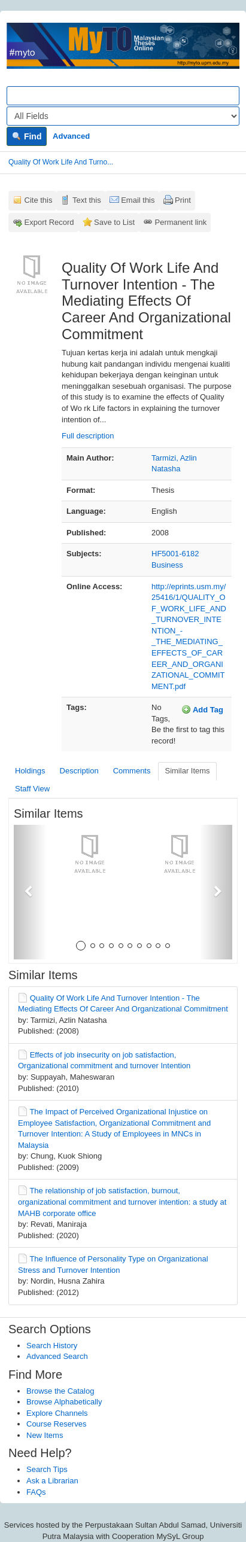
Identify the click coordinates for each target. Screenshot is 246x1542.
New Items (44, 1435)
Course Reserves (56, 1423)
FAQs (36, 1492)
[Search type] (123, 116)
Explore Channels (57, 1413)
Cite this (39, 200)
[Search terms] (123, 95)
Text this (86, 200)
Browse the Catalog (60, 1390)
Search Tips (47, 1469)
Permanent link (181, 222)
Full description (88, 435)
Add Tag (202, 709)
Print (183, 200)
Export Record (49, 222)
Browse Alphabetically (64, 1401)
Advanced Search (57, 1356)
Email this (137, 200)
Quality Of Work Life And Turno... (60, 162)
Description (79, 770)
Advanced (71, 136)
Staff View (32, 788)
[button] (30, 892)
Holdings (30, 770)
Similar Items (187, 770)
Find (26, 136)
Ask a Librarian (52, 1480)
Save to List (114, 222)
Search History (51, 1345)
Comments (132, 770)
